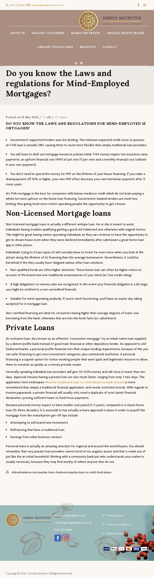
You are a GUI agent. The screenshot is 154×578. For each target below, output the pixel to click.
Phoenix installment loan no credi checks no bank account (85, 382)
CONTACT (109, 47)
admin (63, 117)
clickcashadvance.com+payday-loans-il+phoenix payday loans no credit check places (61, 472)
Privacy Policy (115, 515)
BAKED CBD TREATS (85, 33)
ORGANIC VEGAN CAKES (55, 47)
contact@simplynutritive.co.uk (47, 5)
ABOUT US (17, 33)
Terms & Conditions (119, 524)
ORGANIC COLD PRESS (48, 33)
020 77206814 (18, 5)
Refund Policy (115, 533)
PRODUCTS (88, 47)
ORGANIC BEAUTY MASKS (125, 33)
